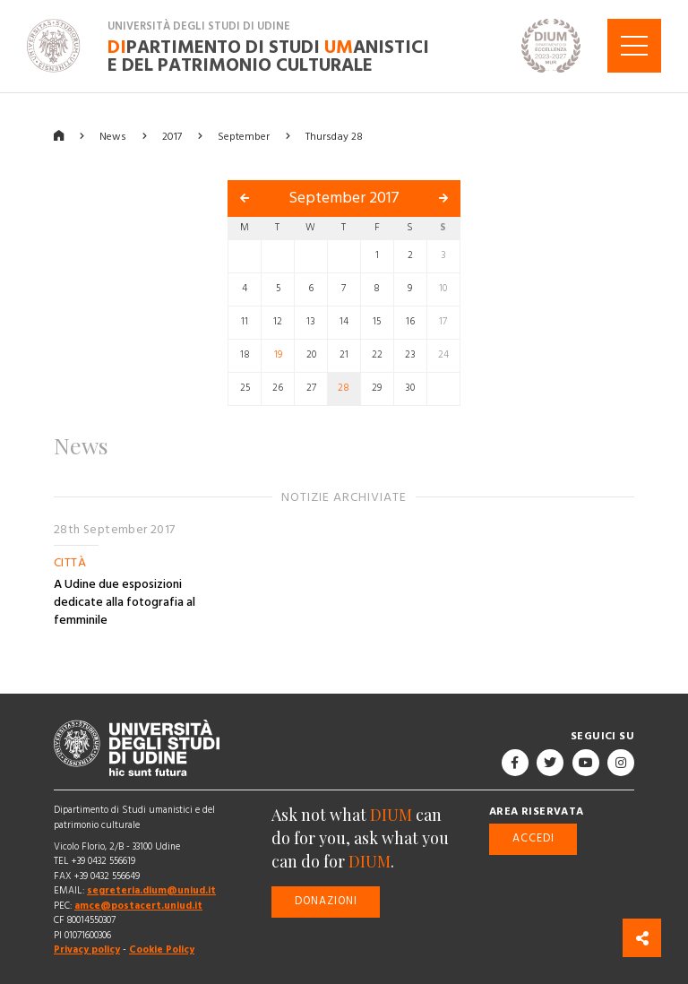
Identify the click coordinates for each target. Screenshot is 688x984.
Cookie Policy (161, 949)
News (112, 135)
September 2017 (344, 198)
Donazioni (326, 901)
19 (278, 355)
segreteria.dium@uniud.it (151, 890)
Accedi (533, 838)
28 (343, 388)
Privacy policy (87, 949)
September (244, 135)
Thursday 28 (334, 135)
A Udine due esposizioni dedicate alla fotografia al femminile (124, 602)
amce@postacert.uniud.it (138, 905)
